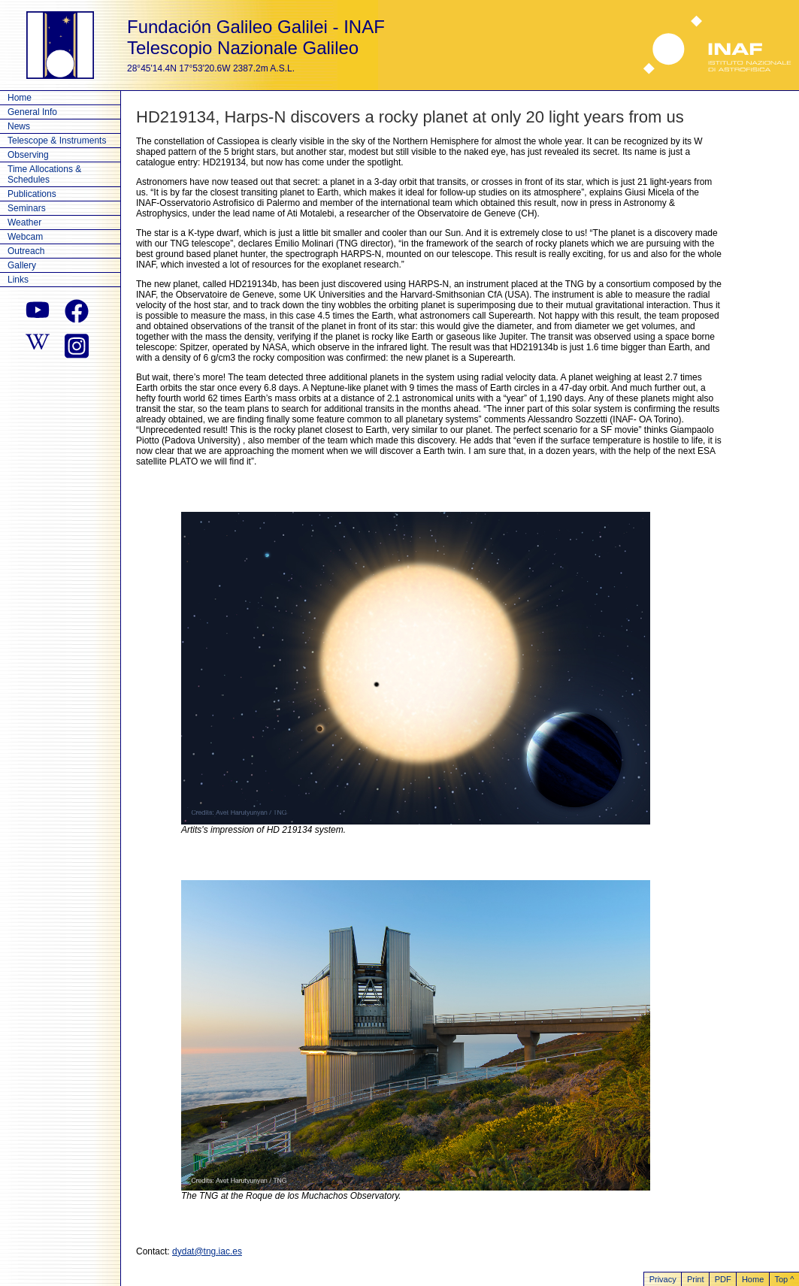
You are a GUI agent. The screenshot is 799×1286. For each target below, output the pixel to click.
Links (18, 279)
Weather (24, 222)
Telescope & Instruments (57, 140)
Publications (32, 194)
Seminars (27, 208)
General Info (32, 112)
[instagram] (77, 344)
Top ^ (784, 1279)
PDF (723, 1279)
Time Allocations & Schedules (44, 174)
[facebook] (77, 311)
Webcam (25, 236)
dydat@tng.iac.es (207, 1251)
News (19, 126)
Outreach (26, 251)
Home (20, 97)
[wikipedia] (38, 344)
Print (695, 1279)
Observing (28, 155)
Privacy (662, 1279)
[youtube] (38, 311)
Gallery (22, 265)
